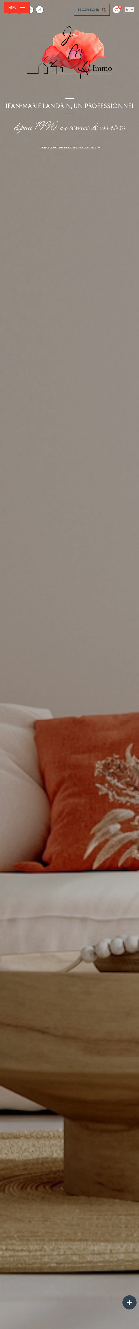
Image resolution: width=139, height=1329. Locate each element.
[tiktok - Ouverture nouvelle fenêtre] (40, 10)
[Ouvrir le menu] (17, 7)
